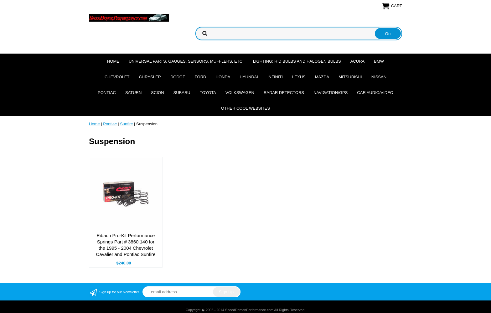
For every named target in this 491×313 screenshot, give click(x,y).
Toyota (208, 92)
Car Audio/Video (375, 92)
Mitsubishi (350, 77)
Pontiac (107, 92)
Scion (157, 92)
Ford (200, 77)
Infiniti (275, 77)
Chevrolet (117, 77)
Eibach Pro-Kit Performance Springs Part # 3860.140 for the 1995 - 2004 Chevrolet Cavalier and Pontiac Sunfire (125, 245)
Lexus (299, 77)
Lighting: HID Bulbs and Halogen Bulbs (297, 61)
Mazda (322, 77)
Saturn (133, 92)
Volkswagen (239, 92)
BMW (379, 61)
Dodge (177, 77)
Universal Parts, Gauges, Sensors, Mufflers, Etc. (186, 61)
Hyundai (249, 77)
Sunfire (126, 124)
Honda (223, 77)
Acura (357, 61)
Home (113, 61)
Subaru (181, 92)
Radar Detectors (284, 92)
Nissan (378, 77)
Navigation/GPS (330, 92)
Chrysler (150, 77)
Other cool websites (245, 108)
